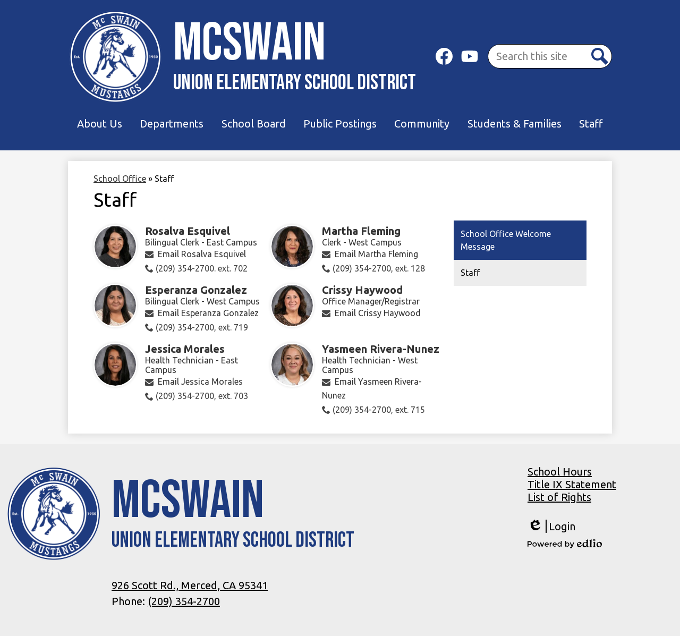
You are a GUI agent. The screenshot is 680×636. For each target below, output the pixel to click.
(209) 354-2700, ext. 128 (379, 268)
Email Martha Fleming (376, 254)
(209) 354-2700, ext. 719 (202, 327)
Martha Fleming (361, 231)
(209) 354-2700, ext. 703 (202, 396)
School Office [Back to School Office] (120, 178)
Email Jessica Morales (200, 381)
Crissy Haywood (362, 290)
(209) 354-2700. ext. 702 (202, 268)
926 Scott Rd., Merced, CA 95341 (190, 585)
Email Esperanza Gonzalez (208, 313)
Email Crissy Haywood (378, 313)
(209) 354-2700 (184, 601)
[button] (99, 123)
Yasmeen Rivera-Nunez (380, 349)
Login (551, 526)
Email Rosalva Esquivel (202, 254)
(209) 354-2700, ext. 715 (379, 409)
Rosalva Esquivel (187, 231)
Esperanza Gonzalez (196, 290)
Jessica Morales (185, 349)
